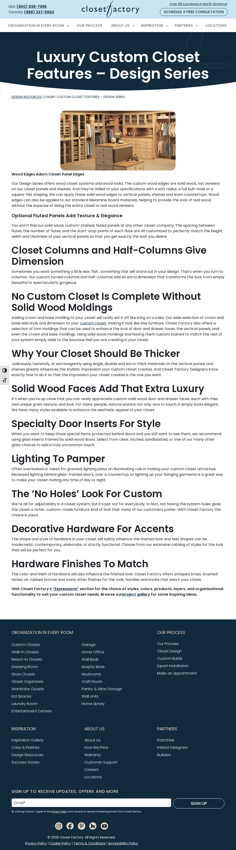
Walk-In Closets (25, 652)
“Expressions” (66, 588)
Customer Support (101, 762)
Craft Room (92, 681)
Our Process (168, 643)
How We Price (96, 747)
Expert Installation (173, 666)
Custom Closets (26, 644)
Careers (91, 769)
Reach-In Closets (27, 659)
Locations (93, 777)
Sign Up (199, 803)
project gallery (136, 594)
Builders (164, 755)
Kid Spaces (21, 696)
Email (19, 803)
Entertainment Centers (32, 711)
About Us (92, 740)
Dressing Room (25, 666)
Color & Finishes (25, 747)
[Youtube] (104, 826)
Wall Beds (90, 659)
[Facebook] (70, 826)
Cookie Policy (60, 843)
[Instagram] (58, 826)
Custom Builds (170, 658)
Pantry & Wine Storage (102, 689)
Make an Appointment (177, 673)
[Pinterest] (81, 826)
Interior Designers (172, 747)
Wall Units (90, 696)
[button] (82, 632)
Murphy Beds (93, 666)
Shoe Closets (23, 674)
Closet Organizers (27, 681)
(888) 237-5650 (39, 12)
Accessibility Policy (123, 843)
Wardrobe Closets (28, 689)
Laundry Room (24, 703)
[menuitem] (38, 25)
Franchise (165, 740)
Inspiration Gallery (28, 740)
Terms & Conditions (90, 843)
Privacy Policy (59, 811)
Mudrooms (91, 674)
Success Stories (25, 762)
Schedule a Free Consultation (194, 12)
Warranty (92, 755)
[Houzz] (93, 826)
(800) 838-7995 (31, 6)
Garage (89, 644)
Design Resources (26, 97)
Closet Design (169, 651)
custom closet (93, 323)
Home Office (93, 652)
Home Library (93, 703)
